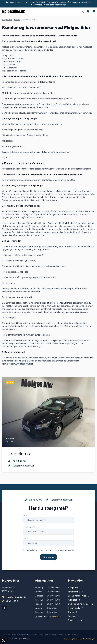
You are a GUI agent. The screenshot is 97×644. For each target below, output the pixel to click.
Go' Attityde (90, 639)
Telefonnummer (29, 527)
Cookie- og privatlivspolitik (74, 639)
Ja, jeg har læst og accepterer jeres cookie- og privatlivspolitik (50, 550)
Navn (25, 515)
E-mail (25, 539)
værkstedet (56, 617)
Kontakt (17, 20)
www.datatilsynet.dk (23, 364)
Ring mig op (48, 557)
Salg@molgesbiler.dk (21, 465)
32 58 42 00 (17, 461)
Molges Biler (7, 20)
